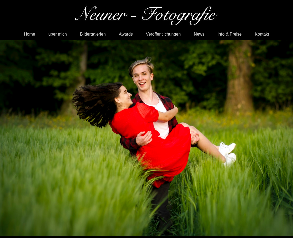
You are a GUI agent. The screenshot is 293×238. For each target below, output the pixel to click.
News (199, 34)
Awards (126, 34)
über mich (57, 34)
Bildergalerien (93, 34)
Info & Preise (230, 34)
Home (29, 34)
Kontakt (262, 34)
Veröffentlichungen (163, 34)
